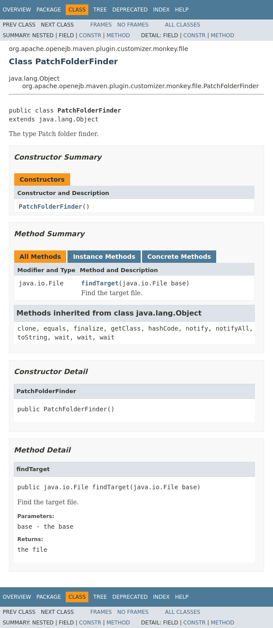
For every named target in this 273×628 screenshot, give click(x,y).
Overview (17, 10)
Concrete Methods (179, 256)
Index (161, 10)
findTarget (100, 283)
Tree (100, 10)
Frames (101, 25)
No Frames (133, 25)
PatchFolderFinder (50, 206)
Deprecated (130, 10)
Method (118, 35)
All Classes (182, 25)
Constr (90, 35)
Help (182, 10)
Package (48, 10)
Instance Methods (104, 256)
